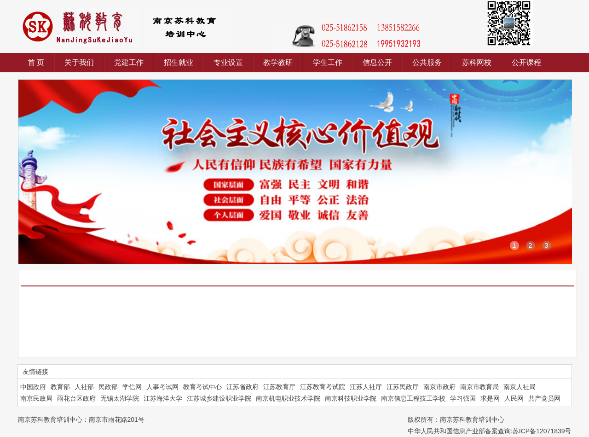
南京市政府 (439, 386)
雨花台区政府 (76, 398)
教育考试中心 (202, 386)
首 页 (36, 62)
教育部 (60, 386)
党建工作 (129, 62)
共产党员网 (544, 398)
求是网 (490, 398)
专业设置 (228, 62)
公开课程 (526, 62)
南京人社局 (519, 386)
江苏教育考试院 (322, 386)
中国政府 (33, 386)
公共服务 (427, 62)
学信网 (132, 386)
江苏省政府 (242, 386)
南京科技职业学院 (350, 398)
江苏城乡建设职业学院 (219, 398)
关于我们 (79, 62)
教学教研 (278, 62)
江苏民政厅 (403, 386)
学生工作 (327, 62)
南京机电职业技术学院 (288, 398)
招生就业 (178, 62)
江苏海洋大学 (163, 398)
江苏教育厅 (279, 386)
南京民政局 (36, 398)
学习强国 (463, 398)
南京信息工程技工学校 (413, 398)
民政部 (108, 386)
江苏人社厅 (366, 386)
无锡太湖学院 (119, 398)
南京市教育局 (479, 386)
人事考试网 (162, 386)
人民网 (514, 398)
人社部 (84, 386)
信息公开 (377, 62)
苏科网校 (476, 62)
